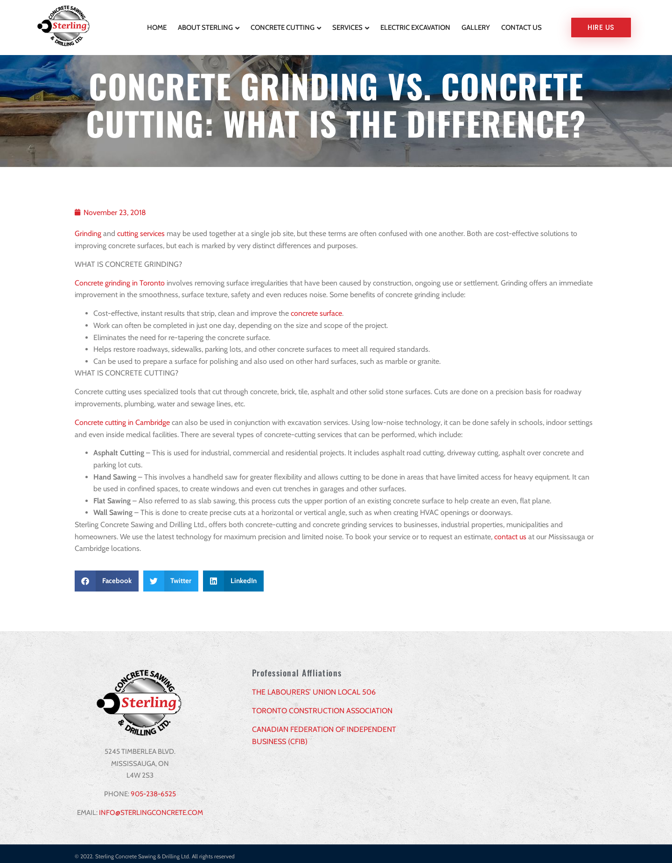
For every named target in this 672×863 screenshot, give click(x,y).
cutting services (141, 228)
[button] (107, 575)
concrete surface (316, 308)
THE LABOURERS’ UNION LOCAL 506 (314, 686)
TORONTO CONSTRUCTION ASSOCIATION (322, 705)
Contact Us (521, 25)
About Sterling (205, 25)
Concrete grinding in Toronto (120, 277)
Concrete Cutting (283, 25)
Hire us (601, 24)
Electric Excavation (415, 25)
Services (347, 25)
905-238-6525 (153, 789)
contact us (510, 531)
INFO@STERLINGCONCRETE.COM (151, 807)
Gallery (476, 25)
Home (157, 25)
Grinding (88, 228)
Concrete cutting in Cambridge (122, 417)
